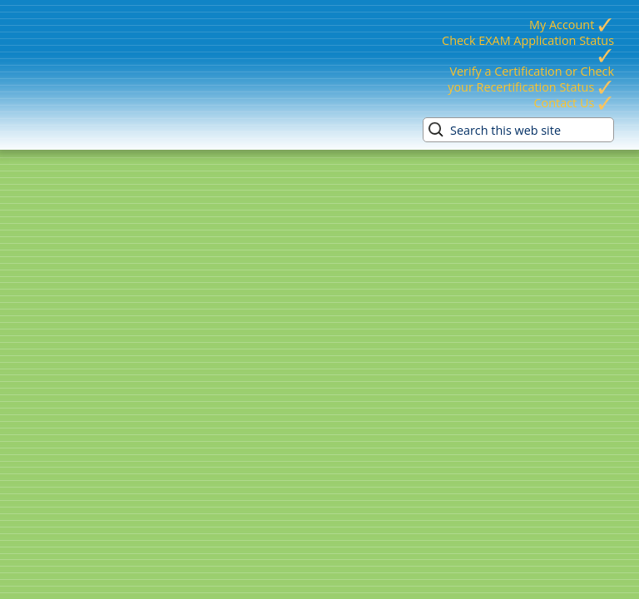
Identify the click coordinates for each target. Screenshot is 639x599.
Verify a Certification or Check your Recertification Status (531, 79)
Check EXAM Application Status (528, 48)
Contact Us (573, 103)
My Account (571, 24)
